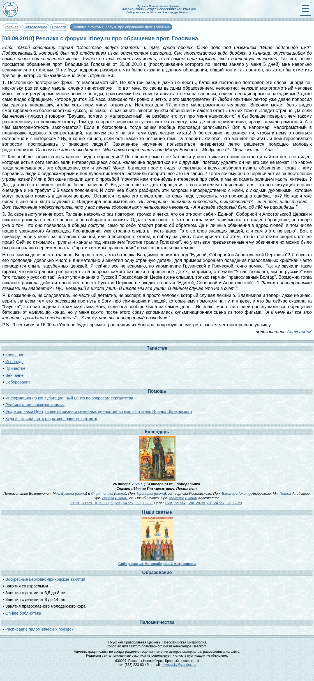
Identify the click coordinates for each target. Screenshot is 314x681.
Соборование (18, 382)
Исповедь (14, 361)
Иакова (108, 498)
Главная (12, 27)
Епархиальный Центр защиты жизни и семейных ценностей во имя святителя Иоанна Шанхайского (98, 411)
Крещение (14, 355)
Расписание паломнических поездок (39, 629)
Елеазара (230, 493)
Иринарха (145, 493)
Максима (176, 498)
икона (81, 493)
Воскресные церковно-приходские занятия (45, 579)
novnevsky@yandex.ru (178, 665)
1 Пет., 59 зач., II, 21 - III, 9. (92, 503)
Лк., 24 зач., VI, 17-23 (224, 503)
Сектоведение (35, 27)
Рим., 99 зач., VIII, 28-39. (185, 503)
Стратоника (102, 493)
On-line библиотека (23, 613)
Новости (59, 27)
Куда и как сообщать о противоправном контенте (51, 418)
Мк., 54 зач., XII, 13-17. (134, 503)
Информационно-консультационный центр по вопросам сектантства (69, 398)
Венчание (14, 375)
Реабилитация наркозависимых (34, 405)
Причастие (15, 368)
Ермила (67, 493)
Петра (285, 493)
